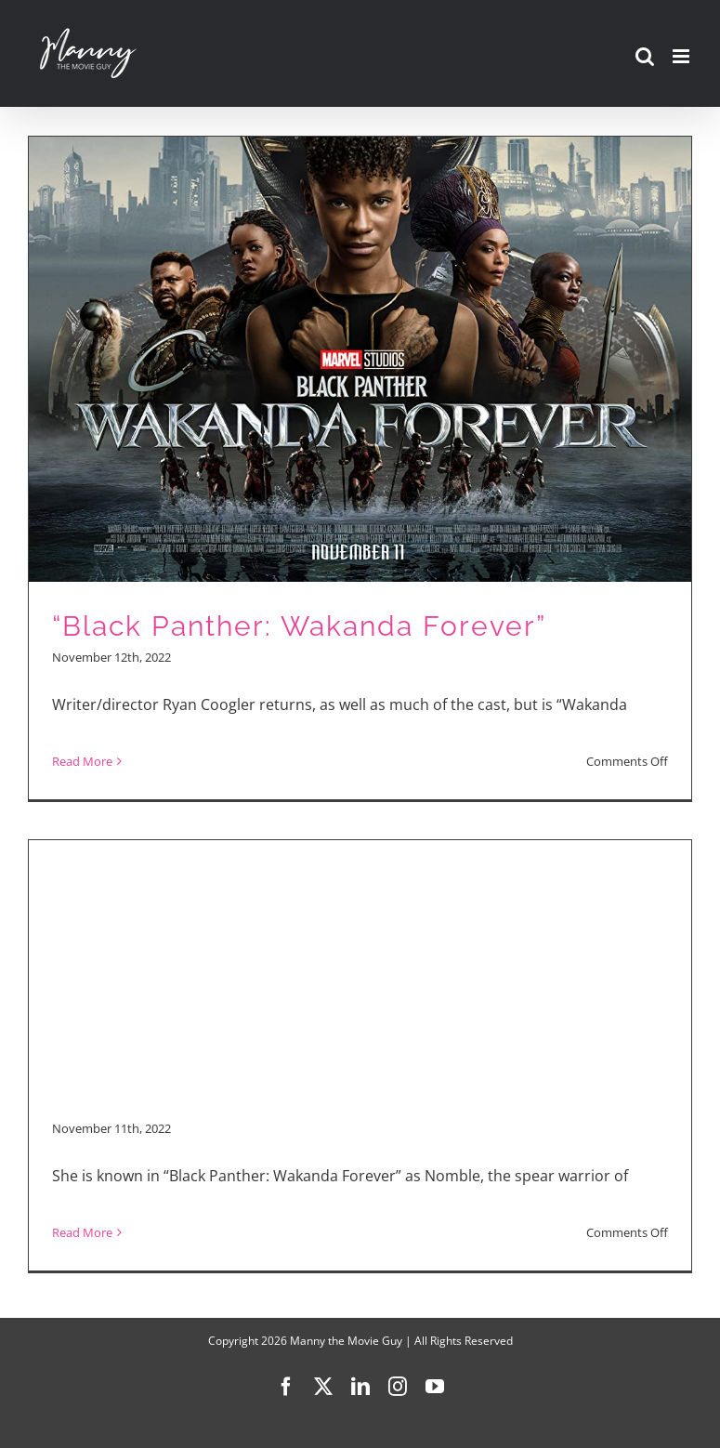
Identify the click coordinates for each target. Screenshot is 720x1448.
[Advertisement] (360, 971)
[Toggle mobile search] (644, 56)
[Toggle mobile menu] (682, 56)
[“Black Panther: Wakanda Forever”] (360, 468)
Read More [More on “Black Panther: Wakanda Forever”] (82, 761)
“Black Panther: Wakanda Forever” (299, 626)
